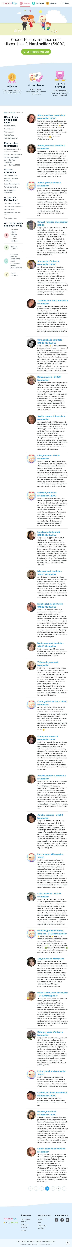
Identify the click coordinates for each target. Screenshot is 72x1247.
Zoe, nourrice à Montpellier (50, 958)
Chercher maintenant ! (36, 52)
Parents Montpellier (11, 187)
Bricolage (14, 241)
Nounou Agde (9, 135)
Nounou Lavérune (10, 218)
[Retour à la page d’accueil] (9, 3)
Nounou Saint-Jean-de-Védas (12, 214)
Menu (65, 3)
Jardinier (14, 234)
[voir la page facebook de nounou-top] (62, 1220)
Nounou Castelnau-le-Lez (13, 206)
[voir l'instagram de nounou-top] (67, 1220)
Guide (40, 1219)
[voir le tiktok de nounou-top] (56, 1220)
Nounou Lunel (9, 132)
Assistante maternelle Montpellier (11, 180)
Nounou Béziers (9, 126)
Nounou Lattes (9, 209)
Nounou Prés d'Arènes (12, 203)
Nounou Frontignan (11, 138)
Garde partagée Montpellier (9, 191)
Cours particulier (16, 268)
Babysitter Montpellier (12, 184)
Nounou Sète (8, 129)
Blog (39, 1223)
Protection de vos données (31, 1241)
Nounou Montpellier (11, 175)
